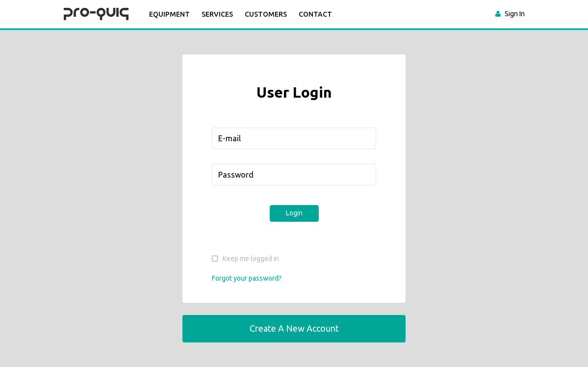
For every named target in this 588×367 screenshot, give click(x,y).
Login (294, 213)
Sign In (515, 14)
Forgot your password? (246, 278)
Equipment (169, 14)
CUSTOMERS (266, 14)
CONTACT (315, 14)
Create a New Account (294, 328)
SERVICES (217, 14)
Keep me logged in (251, 258)
